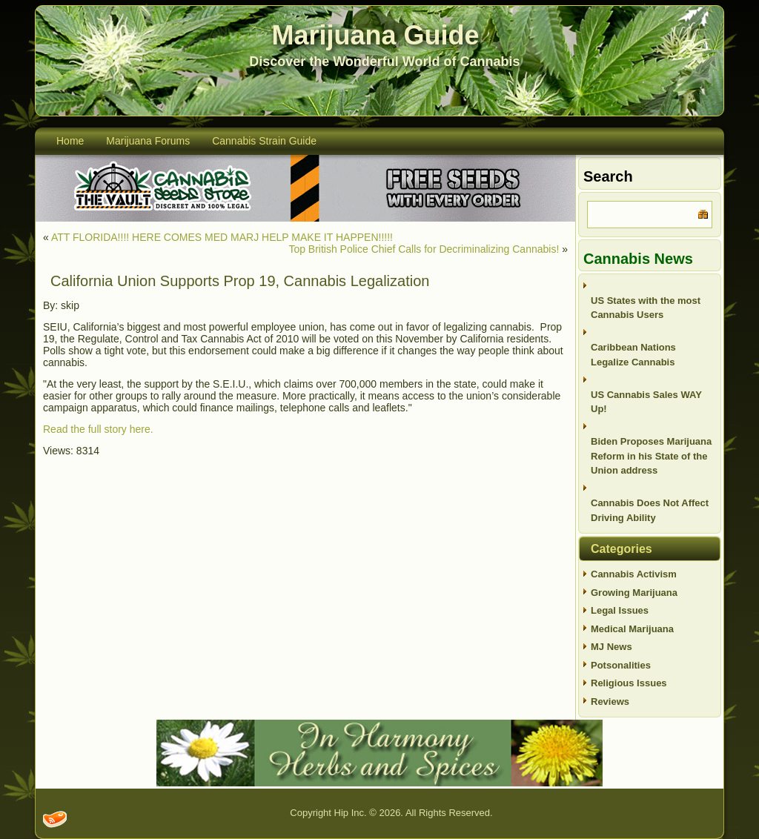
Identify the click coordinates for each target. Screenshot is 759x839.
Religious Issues (629, 683)
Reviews (610, 701)
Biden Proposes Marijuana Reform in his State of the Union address (651, 456)
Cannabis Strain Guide (264, 141)
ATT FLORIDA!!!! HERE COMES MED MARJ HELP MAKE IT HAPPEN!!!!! (222, 237)
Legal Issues (620, 610)
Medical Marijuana (632, 628)
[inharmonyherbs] (379, 783)
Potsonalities (621, 665)
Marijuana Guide (376, 35)
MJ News (611, 646)
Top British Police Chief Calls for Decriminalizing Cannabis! (423, 249)
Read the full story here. (98, 429)
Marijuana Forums (148, 141)
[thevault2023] (305, 218)
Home (70, 141)
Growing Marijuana (634, 592)
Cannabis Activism (634, 574)
